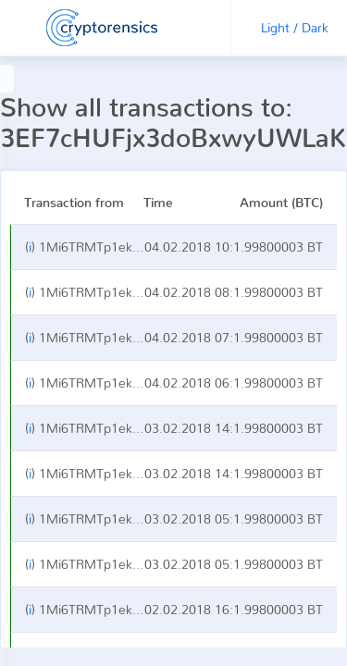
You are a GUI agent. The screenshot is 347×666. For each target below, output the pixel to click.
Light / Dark (294, 27)
